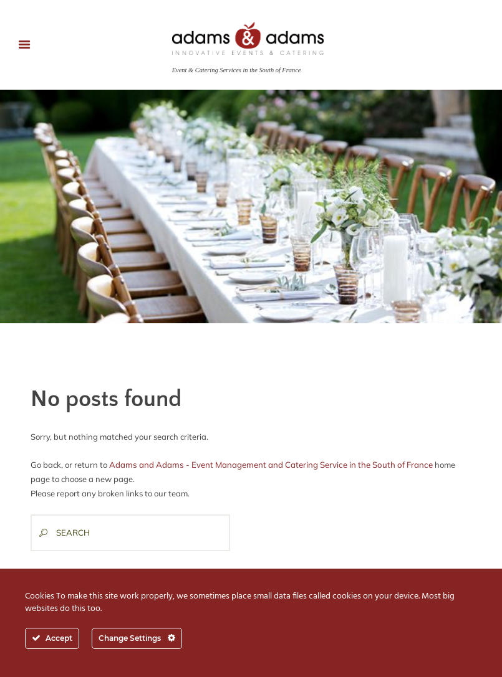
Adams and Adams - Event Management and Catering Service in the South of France (268, 464)
